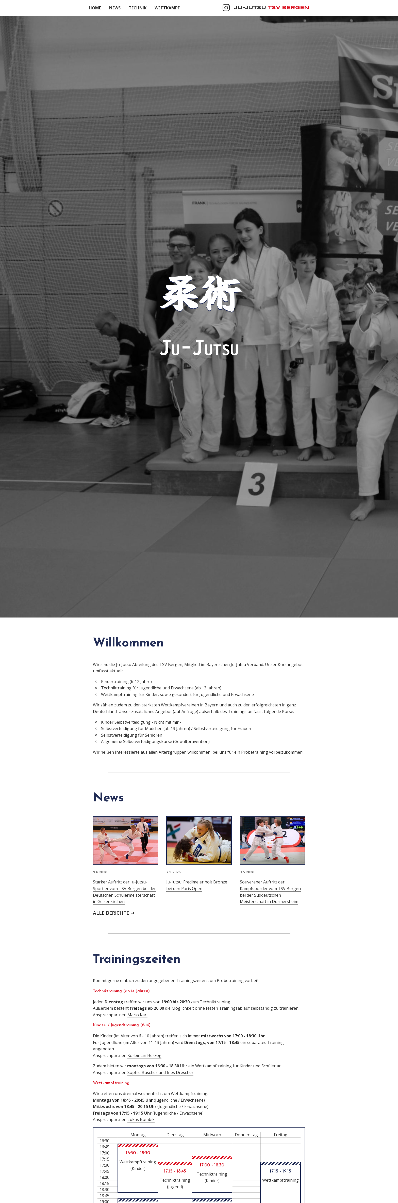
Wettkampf (167, 8)
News (115, 8)
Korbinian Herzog (144, 1055)
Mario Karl (137, 1015)
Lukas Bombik (141, 1119)
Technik (137, 8)
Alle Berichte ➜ (114, 912)
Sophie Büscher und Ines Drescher (160, 1072)
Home (95, 8)
